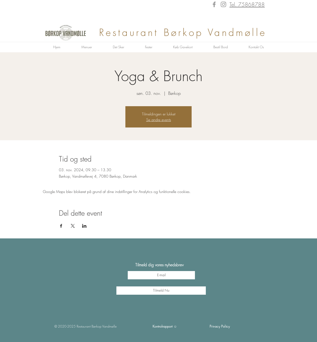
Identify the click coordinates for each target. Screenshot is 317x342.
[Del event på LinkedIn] (84, 226)
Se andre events (158, 119)
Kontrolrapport (162, 326)
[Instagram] (223, 4)
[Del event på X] (72, 226)
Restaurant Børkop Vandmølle (185, 32)
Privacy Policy (220, 326)
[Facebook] (214, 4)
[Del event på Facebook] (61, 226)
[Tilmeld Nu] (161, 290)
